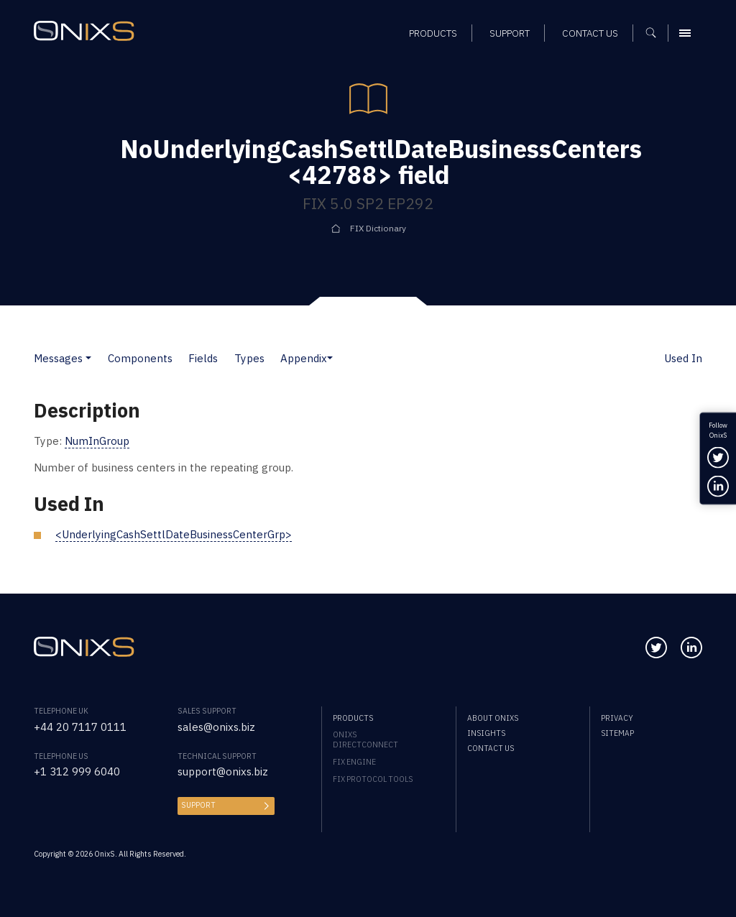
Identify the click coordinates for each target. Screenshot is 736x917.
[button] (88, 358)
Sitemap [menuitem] (617, 733)
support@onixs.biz (223, 771)
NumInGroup (97, 441)
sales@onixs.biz (216, 727)
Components (140, 358)
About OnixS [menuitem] (492, 718)
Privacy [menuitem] (617, 718)
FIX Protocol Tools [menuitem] (373, 779)
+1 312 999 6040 (77, 771)
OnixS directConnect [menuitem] (365, 739)
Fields (203, 358)
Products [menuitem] (353, 718)
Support (198, 805)
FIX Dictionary (378, 228)
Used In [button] (683, 358)
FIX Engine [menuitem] (354, 762)
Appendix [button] (303, 358)
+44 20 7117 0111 (80, 727)
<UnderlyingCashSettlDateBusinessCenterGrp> (173, 534)
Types (249, 358)
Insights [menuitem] (486, 733)
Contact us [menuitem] (490, 748)
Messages (58, 358)
